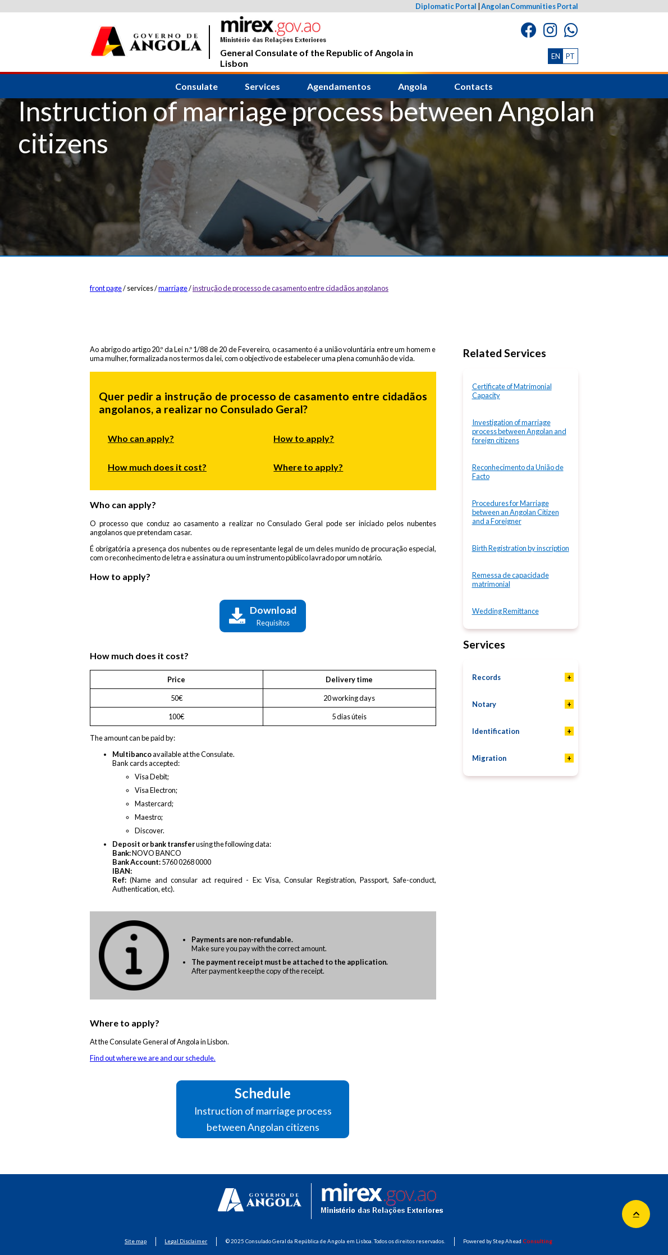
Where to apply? (308, 467)
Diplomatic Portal (446, 6)
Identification (495, 731)
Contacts (473, 86)
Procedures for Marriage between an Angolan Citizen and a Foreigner (515, 512)
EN (555, 56)
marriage (172, 288)
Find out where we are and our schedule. (153, 1057)
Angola (412, 86)
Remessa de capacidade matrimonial (510, 579)
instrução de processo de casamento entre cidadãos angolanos (290, 288)
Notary (484, 704)
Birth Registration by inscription (520, 548)
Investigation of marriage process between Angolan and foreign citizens (519, 431)
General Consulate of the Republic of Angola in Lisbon (316, 42)
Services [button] (262, 86)
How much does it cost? (157, 467)
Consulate (196, 86)
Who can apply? (141, 438)
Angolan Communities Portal (529, 6)
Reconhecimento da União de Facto (518, 472)
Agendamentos (339, 86)
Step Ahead (522, 1241)
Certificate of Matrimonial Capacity (512, 391)
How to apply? (303, 438)
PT (570, 56)
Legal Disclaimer (185, 1241)
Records (486, 677)
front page (106, 288)
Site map (136, 1241)
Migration (489, 758)
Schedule (263, 1109)
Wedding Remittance (505, 610)
